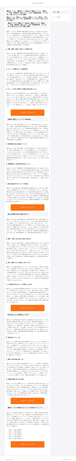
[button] (69, 17)
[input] (61, 17)
